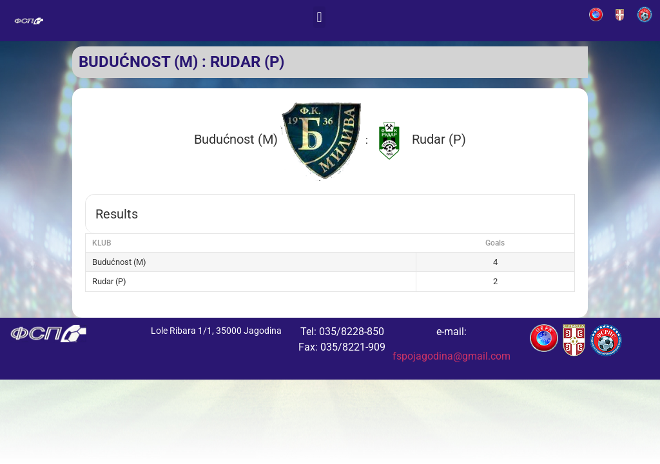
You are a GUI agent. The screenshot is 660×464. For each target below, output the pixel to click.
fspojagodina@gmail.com (451, 356)
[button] (319, 17)
